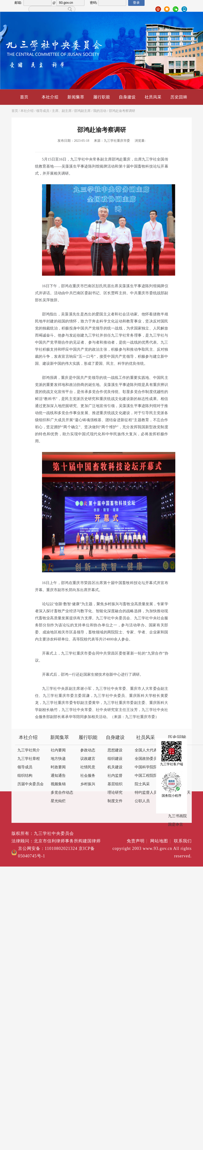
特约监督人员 (146, 793)
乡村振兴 (87, 784)
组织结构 (24, 776)
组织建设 (115, 759)
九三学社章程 (28, 759)
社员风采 (153, 97)
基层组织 (115, 784)
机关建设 (115, 767)
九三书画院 (177, 816)
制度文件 (115, 801)
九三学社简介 (28, 750)
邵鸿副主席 (82, 111)
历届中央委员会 (30, 784)
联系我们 (183, 841)
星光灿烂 (58, 801)
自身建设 (127, 97)
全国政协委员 (146, 759)
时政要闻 (58, 767)
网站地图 (161, 841)
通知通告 (58, 776)
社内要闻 (58, 750)
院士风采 (142, 784)
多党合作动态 (62, 793)
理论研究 (115, 793)
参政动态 (87, 750)
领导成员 (42, 111)
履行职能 (101, 97)
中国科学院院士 (148, 767)
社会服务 (87, 776)
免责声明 (138, 841)
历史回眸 (178, 97)
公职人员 (142, 801)
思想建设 (115, 750)
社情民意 (87, 767)
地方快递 (58, 759)
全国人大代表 (146, 750)
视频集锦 (58, 784)
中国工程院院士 (148, 776)
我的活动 (99, 111)
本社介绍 (50, 97)
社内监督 (115, 776)
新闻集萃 (75, 97)
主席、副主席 (62, 111)
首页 (24, 97)
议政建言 (87, 759)
